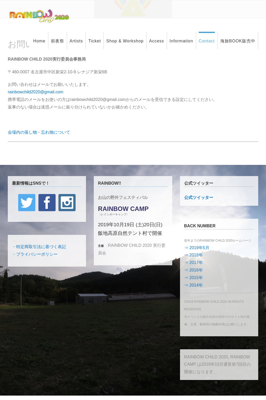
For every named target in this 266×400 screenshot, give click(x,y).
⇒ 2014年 (193, 285)
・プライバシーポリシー (35, 254)
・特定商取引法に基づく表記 (39, 246)
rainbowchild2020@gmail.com (35, 92)
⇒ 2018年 (193, 255)
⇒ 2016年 (193, 270)
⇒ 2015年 (193, 277)
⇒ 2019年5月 (196, 248)
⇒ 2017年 (193, 262)
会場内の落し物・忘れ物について (39, 132)
